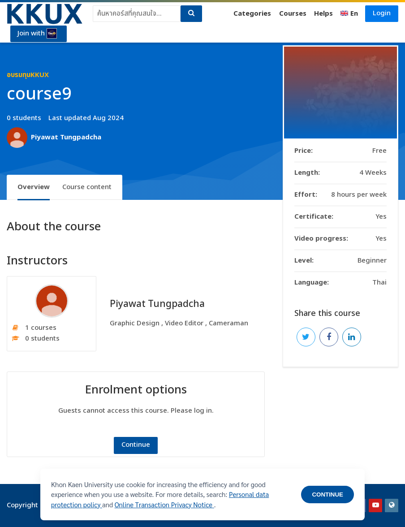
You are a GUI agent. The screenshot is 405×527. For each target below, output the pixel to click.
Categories (252, 14)
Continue (135, 445)
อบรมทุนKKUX (28, 75)
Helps (323, 14)
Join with (37, 33)
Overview (33, 187)
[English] (349, 14)
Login (382, 13)
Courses (292, 14)
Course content (87, 187)
